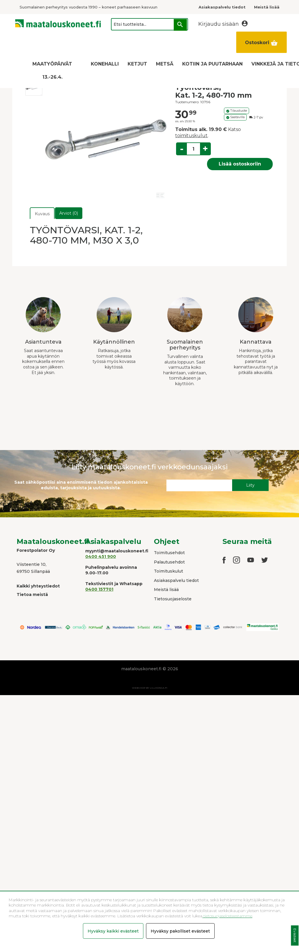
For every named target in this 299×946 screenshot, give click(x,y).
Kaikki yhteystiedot (38, 586)
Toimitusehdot (169, 552)
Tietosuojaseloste (173, 599)
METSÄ (164, 64)
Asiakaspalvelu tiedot (176, 580)
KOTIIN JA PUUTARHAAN (212, 64)
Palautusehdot (169, 562)
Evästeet (295, 935)
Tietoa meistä (32, 594)
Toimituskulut (168, 571)
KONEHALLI (105, 64)
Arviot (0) (68, 213)
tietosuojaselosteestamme (227, 916)
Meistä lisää (166, 589)
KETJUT (137, 64)
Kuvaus (42, 213)
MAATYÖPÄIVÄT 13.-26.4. (52, 70)
